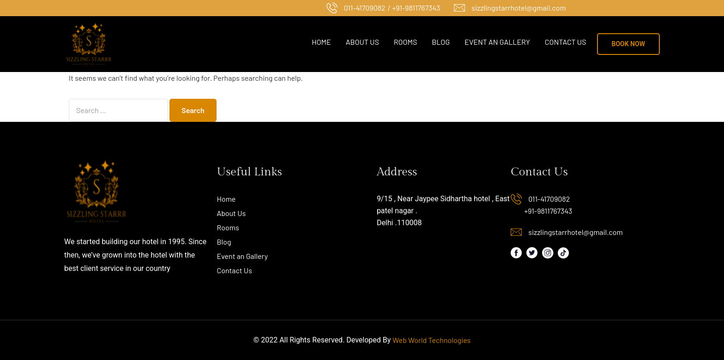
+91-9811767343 (548, 210)
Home (321, 41)
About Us (362, 41)
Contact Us (565, 41)
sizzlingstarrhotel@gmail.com (518, 7)
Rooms (405, 41)
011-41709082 (365, 7)
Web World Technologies (431, 340)
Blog (441, 41)
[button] (628, 44)
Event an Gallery (497, 41)
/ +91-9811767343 (414, 7)
